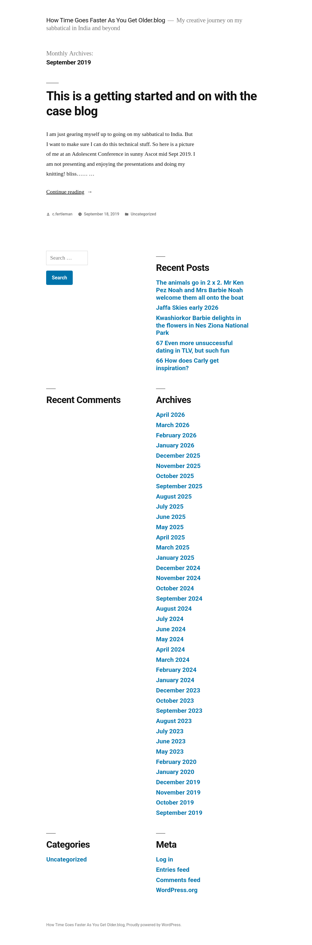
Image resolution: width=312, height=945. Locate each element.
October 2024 (175, 588)
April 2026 (170, 414)
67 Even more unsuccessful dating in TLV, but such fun (194, 346)
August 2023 (174, 721)
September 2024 (179, 598)
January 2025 (175, 557)
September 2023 (179, 710)
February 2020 (176, 761)
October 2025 (175, 476)
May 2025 (170, 527)
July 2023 (170, 731)
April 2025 (170, 537)
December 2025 (178, 455)
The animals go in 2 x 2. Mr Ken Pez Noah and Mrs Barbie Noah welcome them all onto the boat (200, 290)
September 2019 (179, 812)
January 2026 (175, 445)
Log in (164, 859)
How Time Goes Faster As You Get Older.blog (105, 20)
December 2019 (178, 782)
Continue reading (69, 191)
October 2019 (175, 802)
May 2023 (170, 751)
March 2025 (172, 547)
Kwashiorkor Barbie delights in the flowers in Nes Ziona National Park (202, 325)
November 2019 (178, 792)
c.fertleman (62, 214)
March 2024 (172, 659)
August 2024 (174, 608)
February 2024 (176, 669)
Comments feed (178, 880)
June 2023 (171, 741)
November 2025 (178, 465)
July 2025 (170, 506)
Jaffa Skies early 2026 (187, 307)
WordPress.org (177, 890)
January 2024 (175, 680)
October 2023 (175, 700)
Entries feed (172, 869)
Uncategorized (143, 214)
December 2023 (178, 690)
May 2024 (170, 639)
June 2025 (171, 516)
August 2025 (174, 496)
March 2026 (172, 425)
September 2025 (179, 486)
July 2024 (170, 618)
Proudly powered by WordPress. (154, 924)
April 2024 (170, 649)
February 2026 (176, 435)
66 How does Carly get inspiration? (187, 364)
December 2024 (178, 568)
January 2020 (175, 771)
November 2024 (178, 578)
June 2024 (171, 629)
